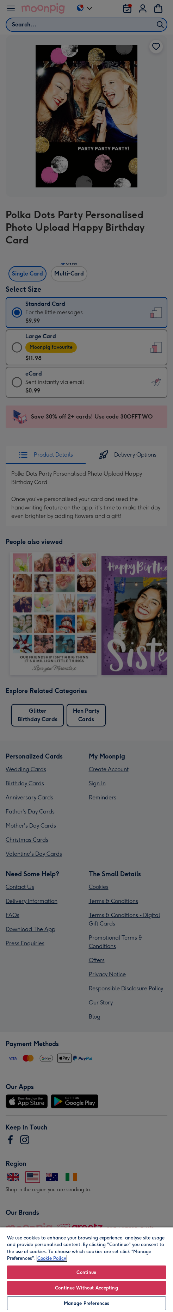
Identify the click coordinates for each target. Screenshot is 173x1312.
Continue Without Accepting (86, 1288)
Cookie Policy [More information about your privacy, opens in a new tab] (51, 1258)
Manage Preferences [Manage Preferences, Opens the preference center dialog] (86, 1303)
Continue (86, 1272)
